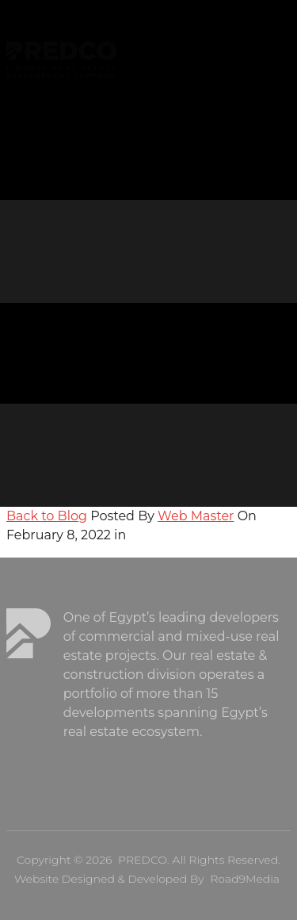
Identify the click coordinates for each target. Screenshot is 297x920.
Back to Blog (46, 515)
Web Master (196, 515)
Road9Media (245, 879)
